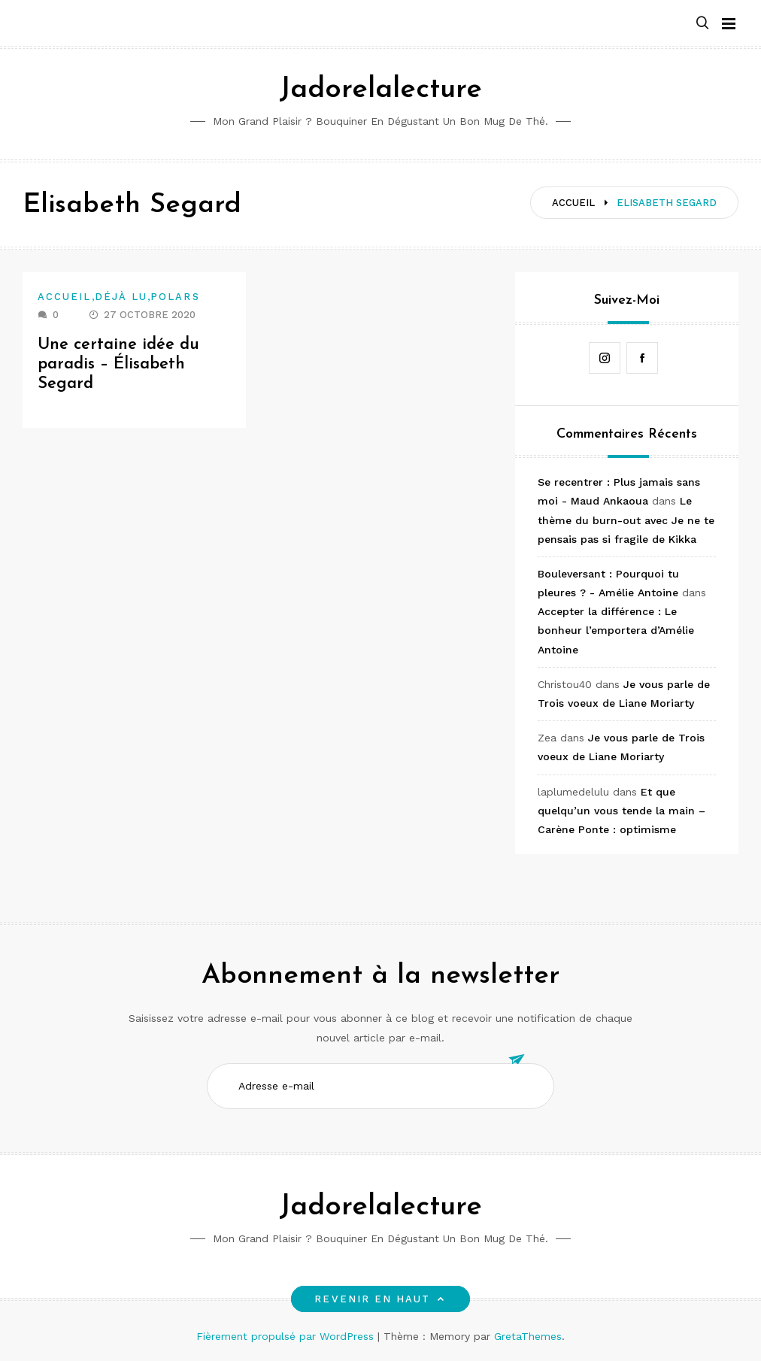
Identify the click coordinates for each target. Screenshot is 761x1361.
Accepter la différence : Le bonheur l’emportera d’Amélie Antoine (616, 630)
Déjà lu (121, 296)
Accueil (65, 296)
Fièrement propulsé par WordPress (286, 1336)
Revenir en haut (380, 1299)
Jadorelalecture (380, 90)
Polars (174, 296)
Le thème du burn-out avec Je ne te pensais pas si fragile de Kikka (626, 519)
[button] (702, 23)
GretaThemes (528, 1336)
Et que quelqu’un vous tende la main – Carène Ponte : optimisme (621, 810)
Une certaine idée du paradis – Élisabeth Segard (118, 364)
